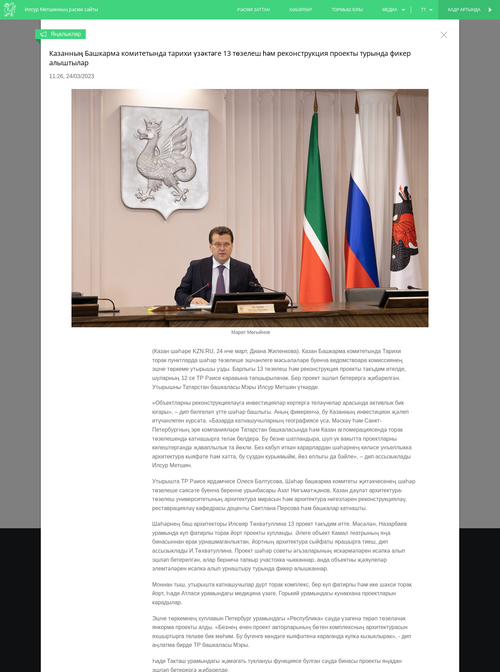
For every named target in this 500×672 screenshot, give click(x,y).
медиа (389, 9)
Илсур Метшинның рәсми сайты (61, 9)
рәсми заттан (253, 9)
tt (423, 9)
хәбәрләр (300, 9)
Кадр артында (464, 9)
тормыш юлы (347, 9)
